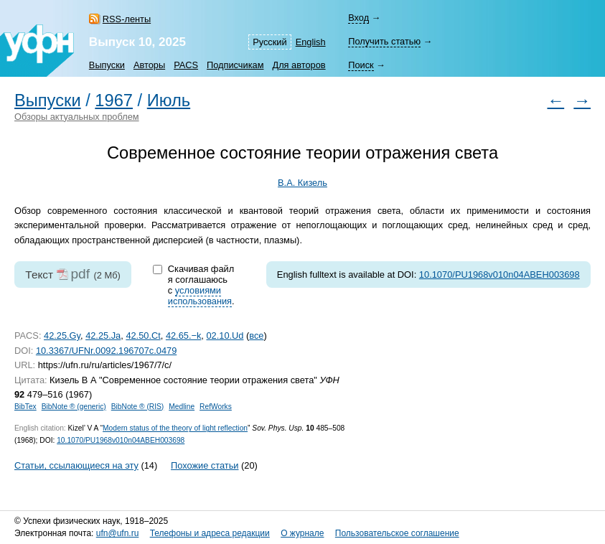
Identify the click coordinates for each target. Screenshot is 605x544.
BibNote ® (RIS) (137, 407)
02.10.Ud (224, 335)
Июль (168, 100)
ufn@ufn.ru (117, 533)
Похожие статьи (204, 465)
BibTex (25, 407)
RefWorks (216, 407)
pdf (80, 273)
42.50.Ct (143, 335)
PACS (186, 65)
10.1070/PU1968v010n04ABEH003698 (499, 274)
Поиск (360, 65)
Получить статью (384, 41)
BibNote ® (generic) (74, 407)
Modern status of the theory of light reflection (175, 428)
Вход (358, 17)
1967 (114, 100)
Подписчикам (235, 65)
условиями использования (200, 295)
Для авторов (298, 65)
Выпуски (107, 65)
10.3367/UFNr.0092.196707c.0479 (106, 350)
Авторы (149, 65)
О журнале (302, 533)
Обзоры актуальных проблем (76, 116)
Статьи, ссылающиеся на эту (76, 465)
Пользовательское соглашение (397, 533)
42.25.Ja (103, 335)
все (256, 335)
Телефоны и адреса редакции (210, 533)
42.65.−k (183, 335)
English (311, 42)
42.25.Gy (62, 335)
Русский (269, 42)
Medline (181, 407)
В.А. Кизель (302, 182)
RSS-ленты (127, 19)
